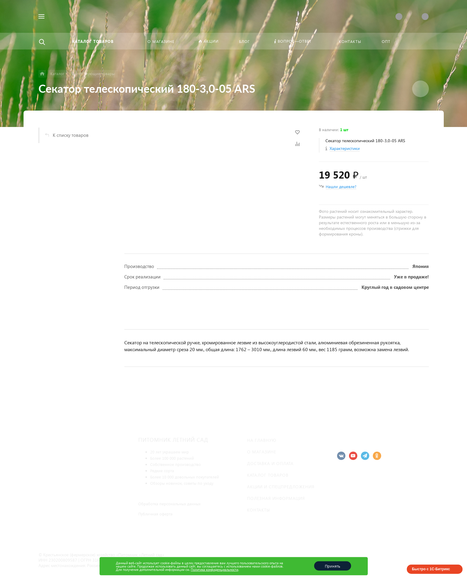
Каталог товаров (267, 475)
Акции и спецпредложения (280, 486)
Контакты (258, 510)
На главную (261, 440)
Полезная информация (276, 498)
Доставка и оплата (270, 463)
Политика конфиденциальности (214, 569)
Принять (332, 565)
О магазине (261, 452)
